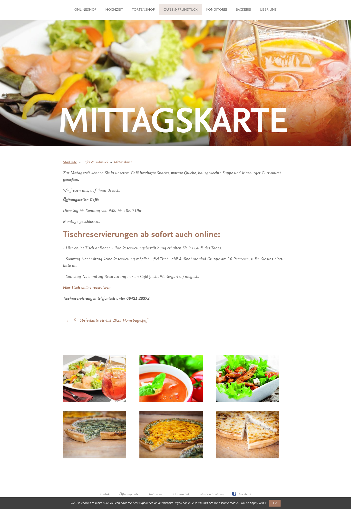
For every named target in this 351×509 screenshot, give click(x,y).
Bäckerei (273, 10)
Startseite (70, 162)
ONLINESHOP (81, 10)
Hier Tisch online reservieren (86, 288)
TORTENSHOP (139, 10)
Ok (275, 503)
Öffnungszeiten (129, 494)
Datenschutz (182, 494)
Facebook (242, 494)
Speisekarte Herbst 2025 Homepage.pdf (113, 320)
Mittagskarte (123, 162)
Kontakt (104, 494)
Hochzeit (110, 10)
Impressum (156, 494)
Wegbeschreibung (211, 494)
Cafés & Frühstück (210, 10)
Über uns (175, 21)
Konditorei (246, 10)
